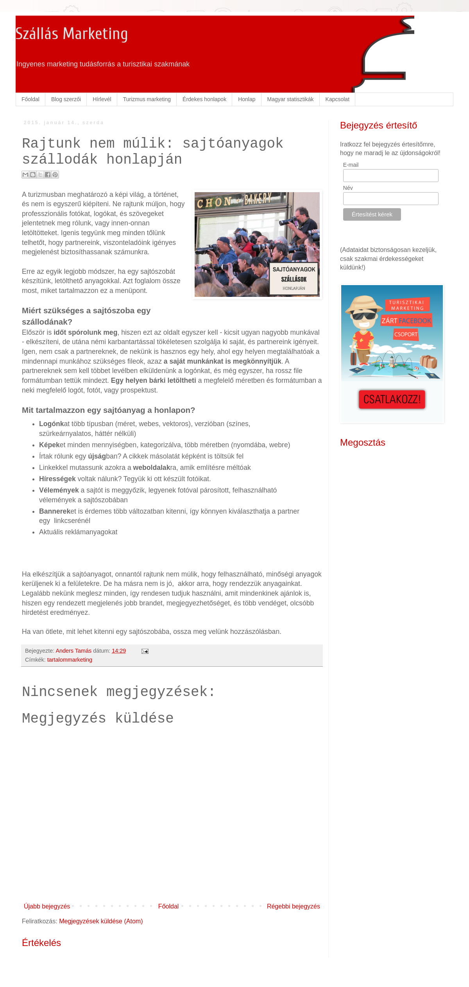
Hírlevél (102, 99)
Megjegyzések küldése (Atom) (101, 921)
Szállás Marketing (72, 33)
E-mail (351, 165)
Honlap (246, 99)
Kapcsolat (337, 99)
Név (348, 188)
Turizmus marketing (147, 99)
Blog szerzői (66, 99)
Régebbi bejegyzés (293, 906)
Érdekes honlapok (204, 99)
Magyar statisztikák (290, 99)
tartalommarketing (69, 660)
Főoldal (30, 99)
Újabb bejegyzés (47, 906)
